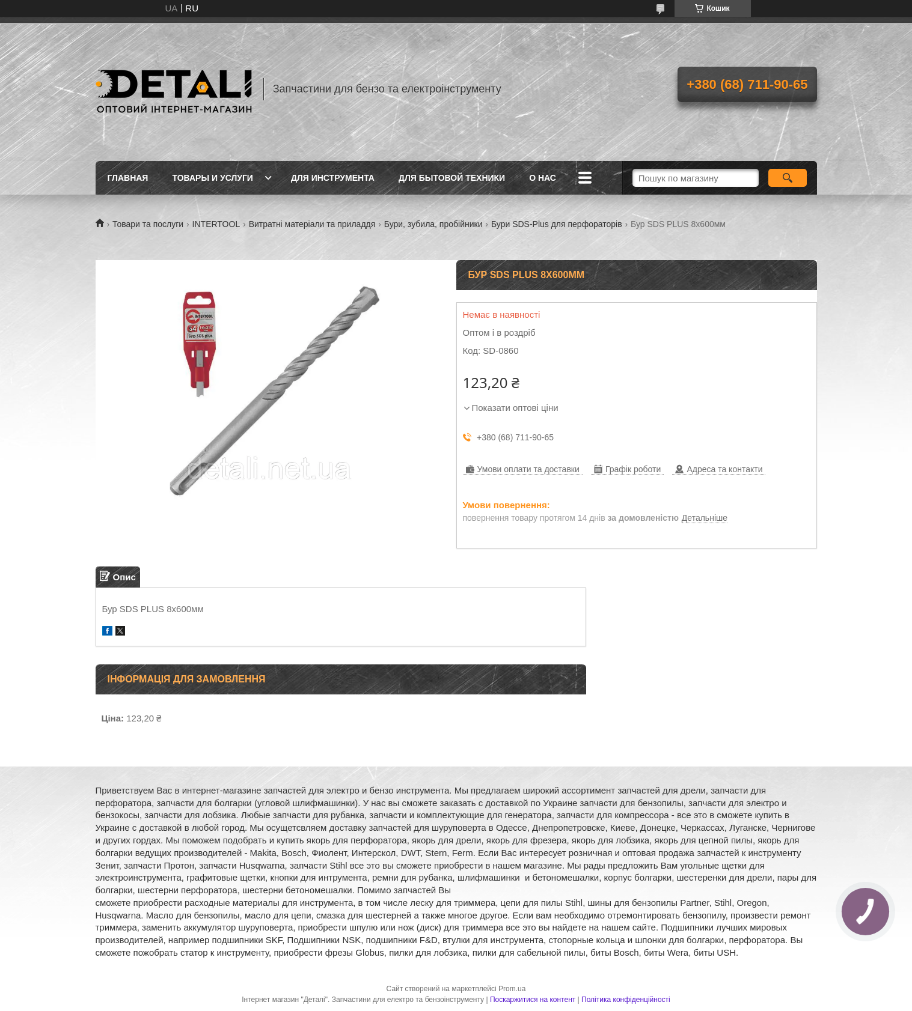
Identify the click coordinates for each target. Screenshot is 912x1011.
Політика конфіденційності (625, 999)
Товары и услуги (212, 178)
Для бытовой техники (452, 178)
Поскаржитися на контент (532, 999)
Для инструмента (333, 178)
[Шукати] (787, 178)
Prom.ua (511, 989)
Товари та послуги (147, 224)
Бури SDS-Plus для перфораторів (556, 224)
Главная (128, 178)
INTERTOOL (216, 224)
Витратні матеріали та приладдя (312, 224)
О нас (542, 178)
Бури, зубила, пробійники (433, 224)
